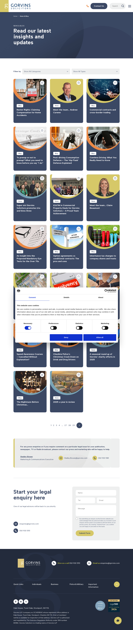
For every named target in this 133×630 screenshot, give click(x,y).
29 (73, 425)
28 (69, 425)
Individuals (36, 584)
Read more (30, 101)
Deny (66, 337)
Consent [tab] (32, 297)
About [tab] (100, 297)
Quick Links (18, 584)
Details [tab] (66, 297)
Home (15, 16)
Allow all (99, 337)
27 (66, 425)
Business (54, 584)
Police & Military (76, 584)
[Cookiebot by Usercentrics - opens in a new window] (106, 291)
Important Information (93, 585)
